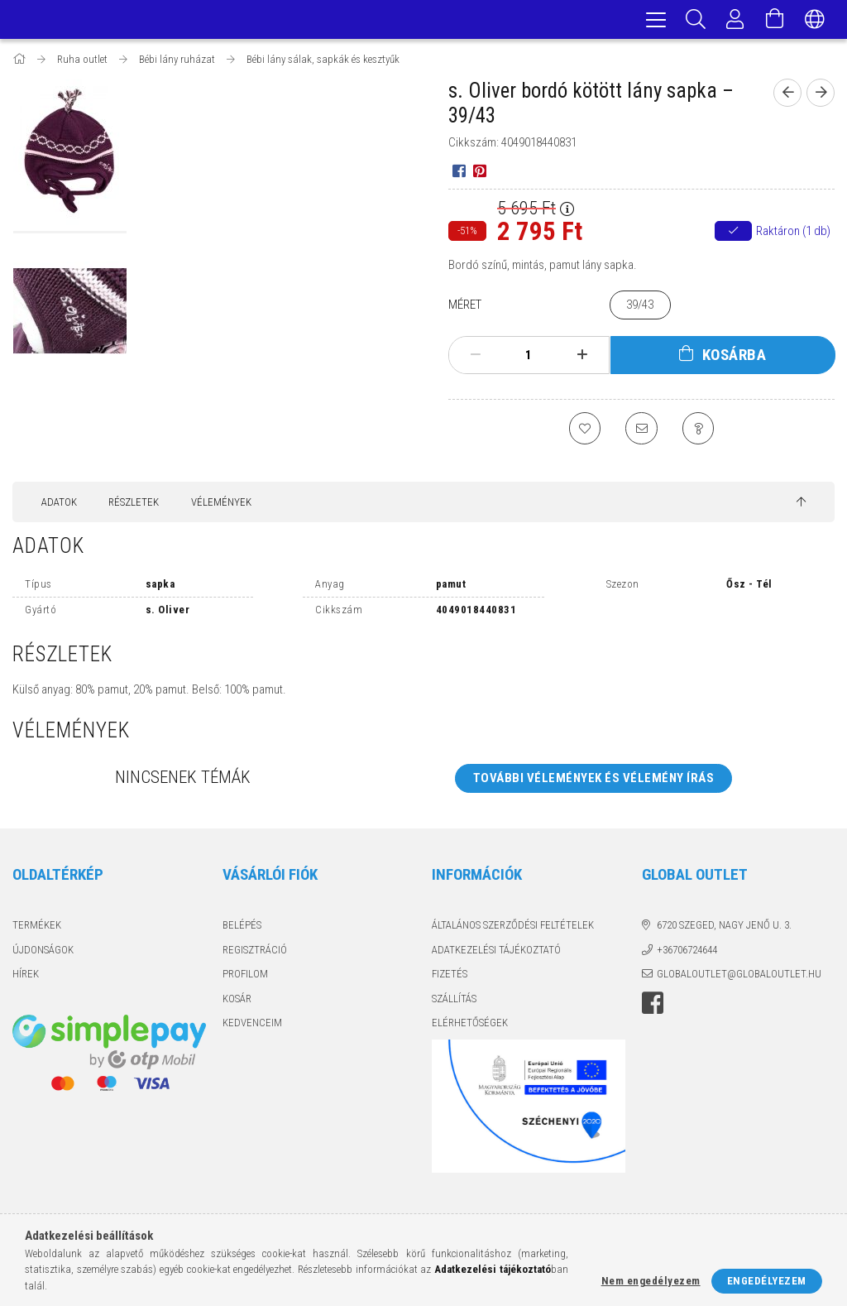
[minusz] (475, 357)
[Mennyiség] (528, 357)
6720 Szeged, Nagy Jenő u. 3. (724, 929)
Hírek (25, 978)
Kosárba (734, 357)
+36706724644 (687, 953)
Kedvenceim (252, 1026)
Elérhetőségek (470, 1026)
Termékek (36, 929)
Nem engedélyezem (651, 1281)
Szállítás (454, 1002)
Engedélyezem (766, 1281)
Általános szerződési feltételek (513, 929)
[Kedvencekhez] (584, 431)
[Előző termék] (787, 95)
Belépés (242, 929)
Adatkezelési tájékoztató (496, 953)
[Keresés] (695, 20)
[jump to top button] (801, 506)
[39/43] (640, 307)
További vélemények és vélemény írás (594, 781)
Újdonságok (43, 953)
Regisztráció (255, 953)
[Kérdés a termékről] (699, 431)
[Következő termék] (820, 95)
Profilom (245, 978)
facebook (652, 1006)
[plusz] (581, 357)
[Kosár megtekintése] (775, 20)
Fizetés (449, 978)
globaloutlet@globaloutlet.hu (739, 978)
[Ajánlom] (641, 431)
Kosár (237, 1002)
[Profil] (735, 20)
